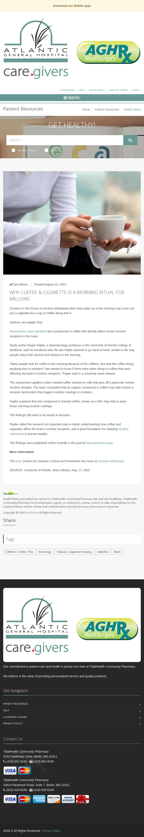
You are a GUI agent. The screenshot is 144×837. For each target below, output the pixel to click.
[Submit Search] (130, 140)
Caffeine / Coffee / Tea (19, 551)
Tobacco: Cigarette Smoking (74, 551)
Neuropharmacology (99, 443)
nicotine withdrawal (111, 461)
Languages (67, 90)
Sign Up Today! (118, 90)
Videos (53, 150)
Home (86, 109)
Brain (117, 551)
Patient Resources (107, 109)
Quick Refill (97, 90)
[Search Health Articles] (64, 140)
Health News (24, 150)
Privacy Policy (13, 723)
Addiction (102, 551)
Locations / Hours (15, 717)
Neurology (45, 551)
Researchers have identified (28, 331)
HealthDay (31, 512)
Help (82, 90)
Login (135, 90)
